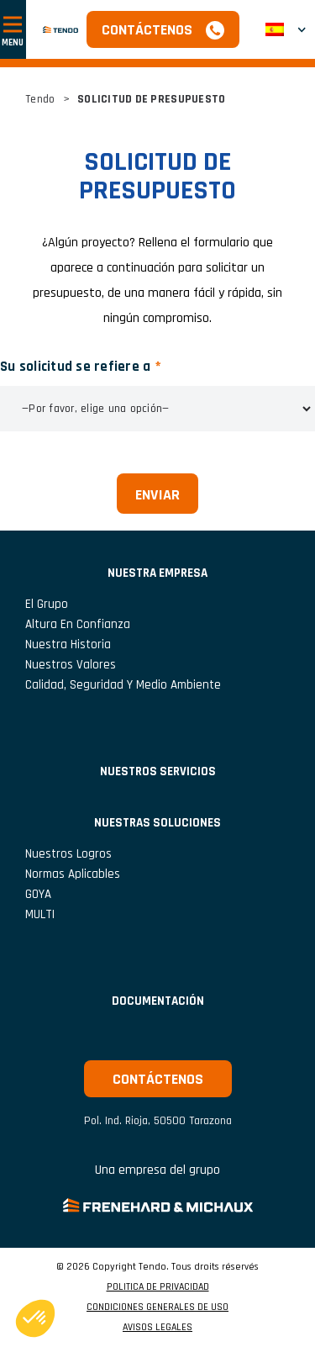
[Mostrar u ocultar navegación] (13, 29)
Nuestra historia (68, 644)
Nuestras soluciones (157, 823)
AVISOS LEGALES (157, 1328)
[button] (285, 29)
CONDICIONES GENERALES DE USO (157, 1307)
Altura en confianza (77, 624)
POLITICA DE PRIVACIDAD (158, 1287)
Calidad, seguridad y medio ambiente (123, 685)
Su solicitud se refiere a (75, 366)
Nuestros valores (70, 665)
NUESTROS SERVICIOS (158, 771)
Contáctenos (147, 30)
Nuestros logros (68, 854)
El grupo (46, 604)
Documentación (158, 1001)
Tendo (40, 99)
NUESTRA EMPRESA (157, 573)
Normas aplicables (72, 874)
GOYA (38, 894)
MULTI (40, 914)
